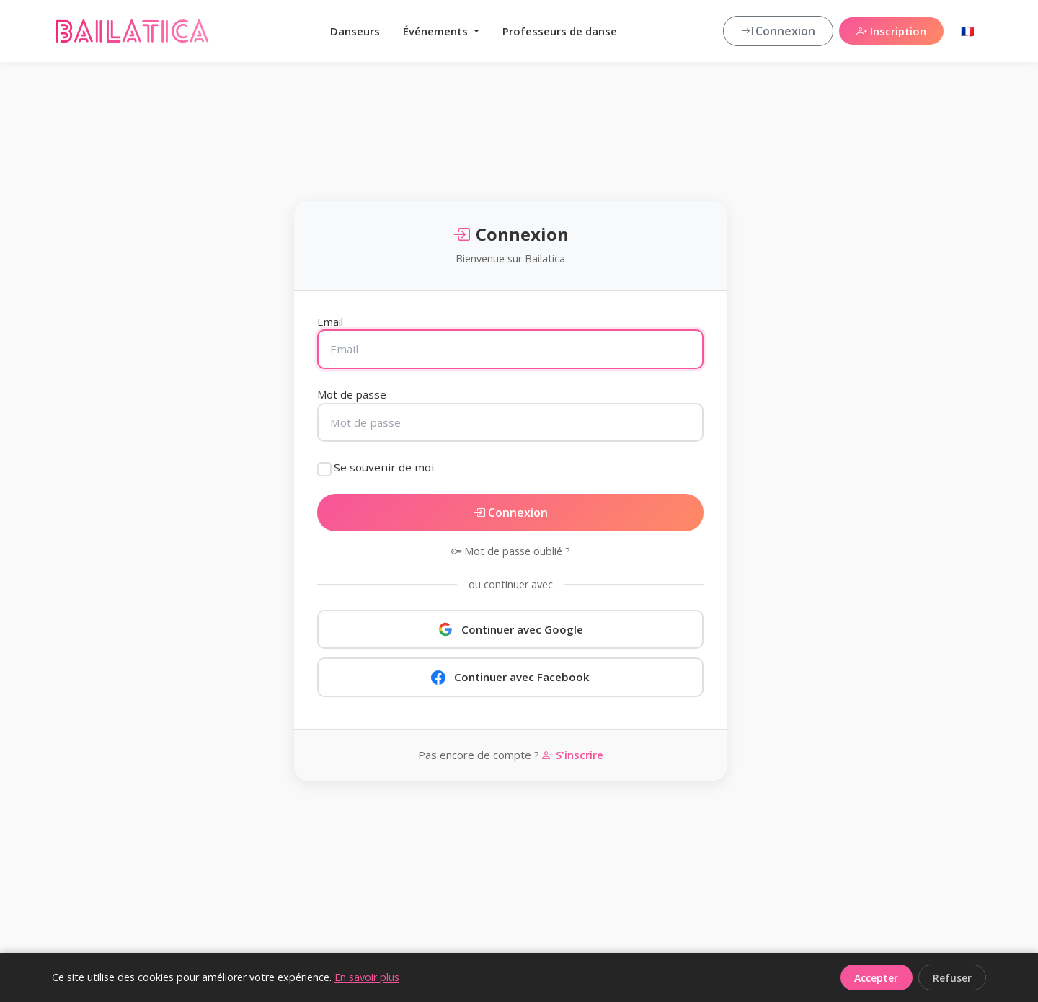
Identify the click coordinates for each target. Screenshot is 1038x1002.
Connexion (778, 31)
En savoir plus (366, 977)
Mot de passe (351, 394)
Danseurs (355, 31)
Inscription (891, 31)
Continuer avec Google (510, 629)
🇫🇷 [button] (968, 31)
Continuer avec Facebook (510, 677)
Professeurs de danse (559, 31)
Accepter (876, 978)
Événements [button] (437, 31)
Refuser (952, 978)
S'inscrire (572, 755)
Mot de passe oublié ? (510, 551)
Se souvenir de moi (384, 467)
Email (330, 321)
